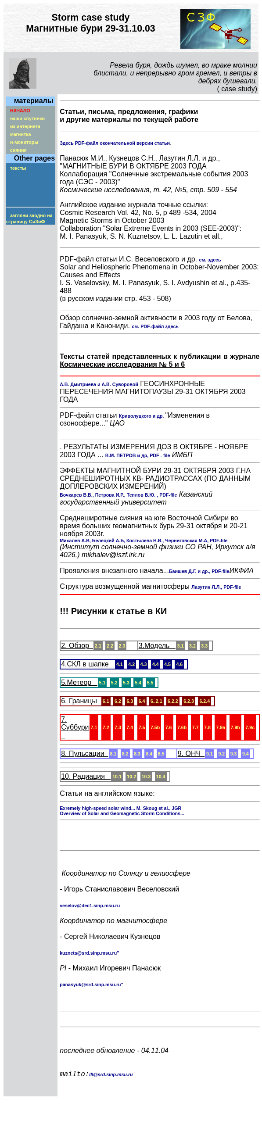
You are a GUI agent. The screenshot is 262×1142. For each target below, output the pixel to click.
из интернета (25, 126)
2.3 (122, 645)
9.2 (221, 753)
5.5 (150, 682)
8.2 (125, 753)
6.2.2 (173, 701)
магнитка (20, 134)
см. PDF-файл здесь (155, 326)
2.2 (110, 645)
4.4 (155, 664)
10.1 (117, 776)
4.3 (143, 664)
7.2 (106, 727)
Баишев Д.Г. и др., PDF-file (199, 571)
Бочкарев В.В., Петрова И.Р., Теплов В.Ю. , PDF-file (118, 495)
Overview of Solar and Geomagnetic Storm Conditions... (122, 813)
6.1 (106, 701)
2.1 (98, 645)
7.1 (94, 727)
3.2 (192, 645)
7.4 (129, 727)
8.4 (149, 753)
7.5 (142, 727)
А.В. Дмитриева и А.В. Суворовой (99, 384)
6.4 (142, 701)
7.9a (220, 727)
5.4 (138, 682)
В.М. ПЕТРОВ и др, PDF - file (137, 455)
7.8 (207, 727)
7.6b (182, 727)
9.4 (245, 753)
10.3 (146, 776)
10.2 (131, 776)
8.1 (113, 753)
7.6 (168, 727)
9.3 (233, 753)
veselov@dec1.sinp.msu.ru (90, 907)
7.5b (155, 727)
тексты (18, 168)
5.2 (114, 682)
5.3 (126, 682)
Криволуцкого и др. (142, 416)
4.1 (119, 664)
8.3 (137, 753)
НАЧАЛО (20, 110)
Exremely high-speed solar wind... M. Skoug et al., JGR (120, 808)
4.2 (131, 664)
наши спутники (27, 118)
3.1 (180, 645)
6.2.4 (204, 701)
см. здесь (210, 259)
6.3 (129, 701)
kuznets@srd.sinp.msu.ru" (89, 954)
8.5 (161, 753)
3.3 (204, 645)
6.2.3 (188, 701)
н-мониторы (24, 142)
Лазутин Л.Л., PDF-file (216, 587)
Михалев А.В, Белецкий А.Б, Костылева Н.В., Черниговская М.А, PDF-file (143, 540)
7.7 (195, 727)
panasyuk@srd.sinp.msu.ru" (91, 986)
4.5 (167, 664)
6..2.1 (156, 701)
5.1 (102, 682)
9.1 (209, 753)
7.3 (118, 727)
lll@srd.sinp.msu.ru (111, 1086)
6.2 (118, 701)
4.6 (179, 664)
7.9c (250, 727)
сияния (18, 150)
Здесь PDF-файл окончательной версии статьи (115, 143)
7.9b (235, 727)
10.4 (160, 776)
